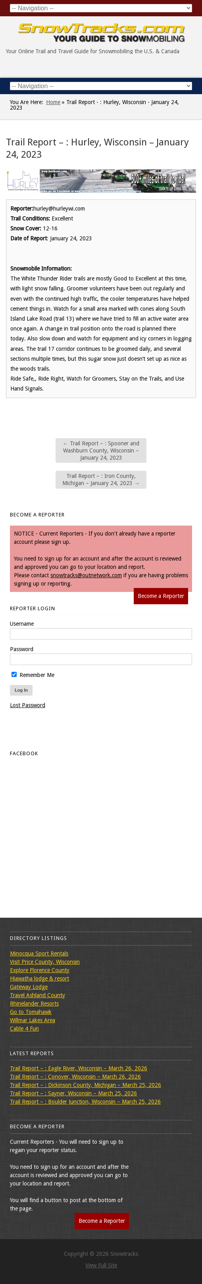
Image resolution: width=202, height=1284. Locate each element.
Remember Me (33, 675)
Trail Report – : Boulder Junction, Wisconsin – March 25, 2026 (85, 1101)
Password (21, 649)
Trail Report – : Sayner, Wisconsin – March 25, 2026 (73, 1093)
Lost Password (27, 705)
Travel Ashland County (37, 995)
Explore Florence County (39, 970)
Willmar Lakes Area (32, 1020)
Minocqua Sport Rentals (39, 953)
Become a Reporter (161, 596)
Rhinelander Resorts (34, 1003)
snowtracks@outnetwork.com (86, 575)
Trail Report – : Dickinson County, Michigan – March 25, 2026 (85, 1085)
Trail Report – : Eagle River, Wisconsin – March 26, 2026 (78, 1068)
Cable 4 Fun (24, 1028)
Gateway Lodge (29, 987)
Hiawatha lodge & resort (39, 978)
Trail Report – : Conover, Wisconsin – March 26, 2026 (75, 1076)
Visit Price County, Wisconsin (45, 962)
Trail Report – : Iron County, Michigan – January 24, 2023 (101, 479)
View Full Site (101, 1265)
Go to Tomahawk (31, 1012)
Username (22, 624)
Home (53, 102)
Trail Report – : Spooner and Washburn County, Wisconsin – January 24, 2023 (101, 450)
